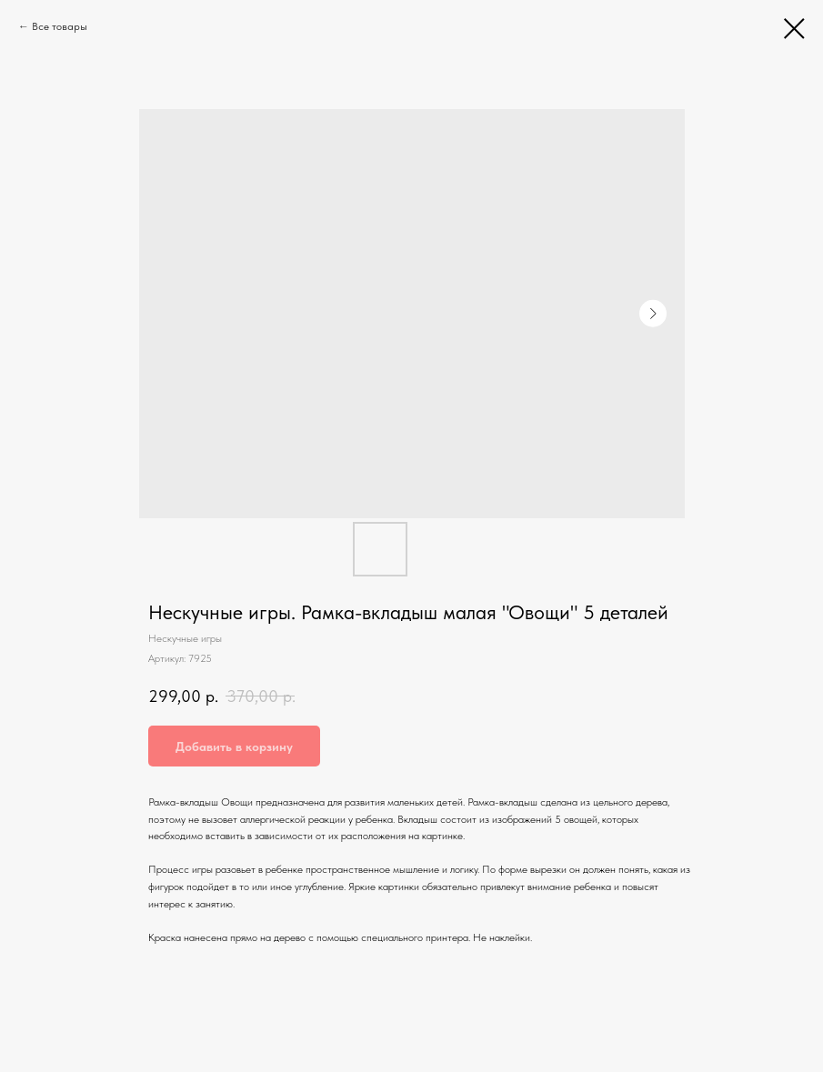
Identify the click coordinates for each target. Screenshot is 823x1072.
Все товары (59, 26)
